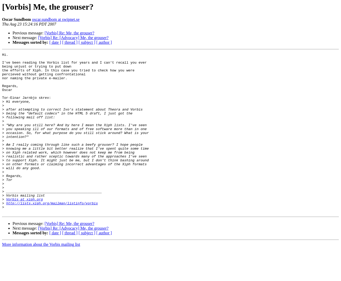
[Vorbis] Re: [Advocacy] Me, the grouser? (73, 37)
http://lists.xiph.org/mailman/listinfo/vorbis (52, 233)
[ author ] (104, 42)
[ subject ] (87, 42)
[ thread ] (70, 42)
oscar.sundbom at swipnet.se (55, 19)
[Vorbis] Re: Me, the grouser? (69, 33)
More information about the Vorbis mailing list (41, 276)
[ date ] (55, 42)
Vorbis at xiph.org (24, 229)
